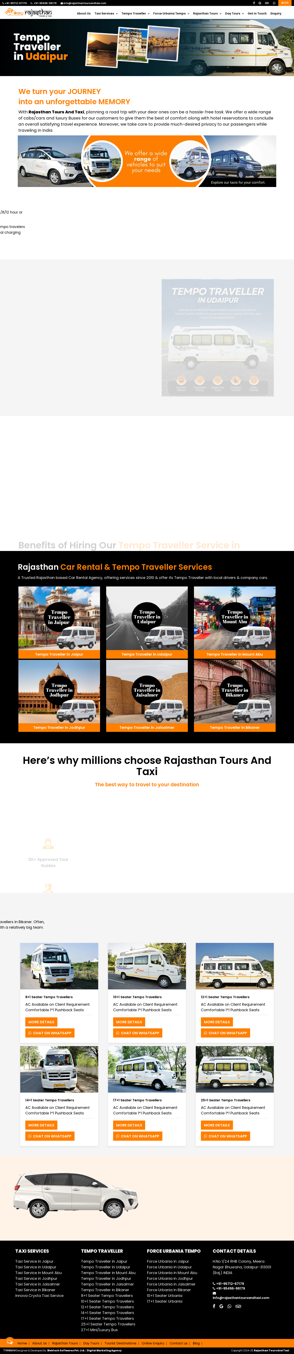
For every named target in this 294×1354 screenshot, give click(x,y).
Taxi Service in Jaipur (34, 1261)
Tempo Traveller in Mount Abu (108, 1272)
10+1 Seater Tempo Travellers (107, 1301)
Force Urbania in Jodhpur (170, 1278)
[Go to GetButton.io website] (9, 1350)
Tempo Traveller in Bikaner (105, 1289)
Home (22, 1343)
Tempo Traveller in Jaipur (104, 1261)
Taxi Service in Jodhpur (36, 1278)
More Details (41, 1021)
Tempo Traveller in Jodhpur (106, 1278)
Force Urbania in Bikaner (169, 1289)
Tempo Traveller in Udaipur (105, 1267)
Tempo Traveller (133, 13)
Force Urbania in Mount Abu (172, 1272)
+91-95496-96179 (44, 3)
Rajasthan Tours (205, 13)
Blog (285, 3)
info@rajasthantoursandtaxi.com (83, 3)
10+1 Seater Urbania (164, 1295)
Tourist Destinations (120, 1343)
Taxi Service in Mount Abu (38, 1272)
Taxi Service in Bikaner (35, 1289)
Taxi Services (104, 13)
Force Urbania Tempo (169, 13)
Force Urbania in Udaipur (169, 1267)
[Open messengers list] (10, 1342)
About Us (84, 13)
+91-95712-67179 (14, 3)
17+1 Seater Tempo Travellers (107, 1318)
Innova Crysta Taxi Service (39, 1295)
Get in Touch (257, 13)
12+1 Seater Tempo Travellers (107, 1307)
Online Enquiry (153, 1343)
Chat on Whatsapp (49, 1032)
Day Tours (232, 13)
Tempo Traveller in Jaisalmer (107, 1284)
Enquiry (276, 13)
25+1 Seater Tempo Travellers (108, 1324)
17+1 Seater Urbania (164, 1301)
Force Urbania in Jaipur (168, 1261)
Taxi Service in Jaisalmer (37, 1284)
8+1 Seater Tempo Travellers (107, 1295)
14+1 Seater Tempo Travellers (107, 1312)
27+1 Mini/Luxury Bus (99, 1329)
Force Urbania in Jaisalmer (171, 1284)
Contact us (178, 1343)
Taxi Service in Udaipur (35, 1267)
